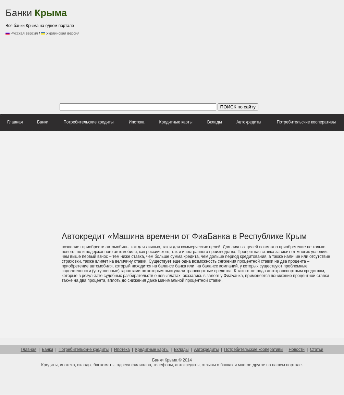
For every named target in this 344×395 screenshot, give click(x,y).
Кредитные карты (176, 122)
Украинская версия (60, 33)
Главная (15, 122)
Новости (296, 349)
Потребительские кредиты (88, 122)
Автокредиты (248, 122)
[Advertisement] (179, 51)
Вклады (214, 122)
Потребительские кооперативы (306, 122)
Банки (36, 13)
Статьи (316, 349)
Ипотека (137, 122)
